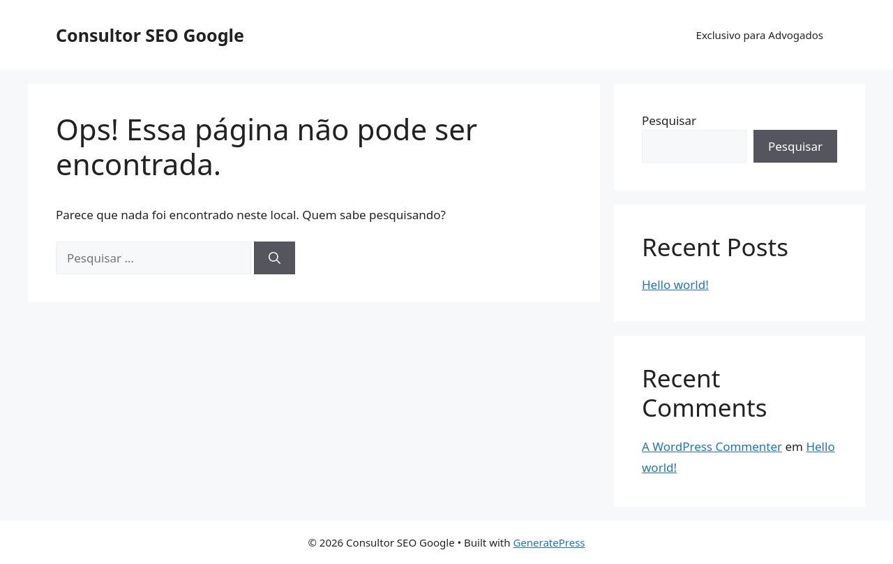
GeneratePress (549, 542)
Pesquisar (669, 120)
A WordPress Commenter (712, 446)
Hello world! (675, 284)
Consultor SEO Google (150, 35)
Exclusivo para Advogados (759, 35)
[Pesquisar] (274, 258)
